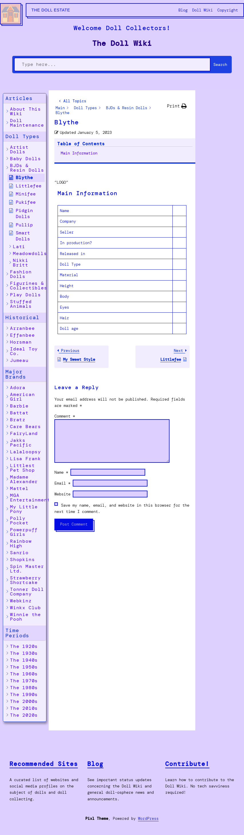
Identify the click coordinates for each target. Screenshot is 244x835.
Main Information (218, 115)
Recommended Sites (43, 764)
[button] (24, 98)
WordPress (148, 818)
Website (62, 457)
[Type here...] (112, 64)
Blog (95, 764)
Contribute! (187, 764)
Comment (64, 379)
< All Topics (72, 100)
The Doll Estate (51, 10)
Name (61, 435)
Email (62, 446)
